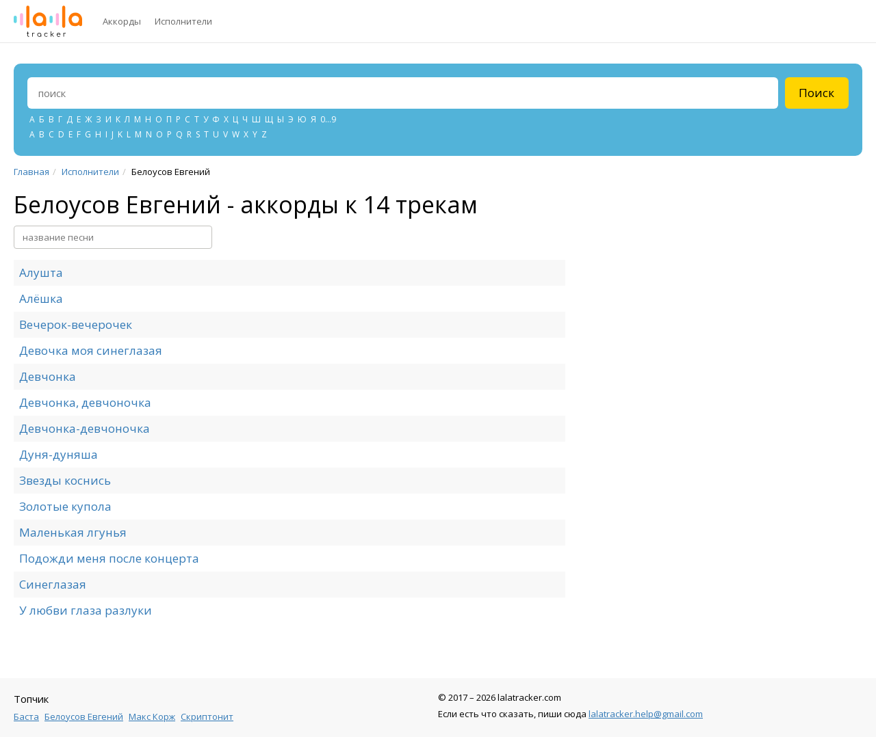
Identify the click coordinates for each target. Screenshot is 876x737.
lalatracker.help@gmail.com (646, 714)
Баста (26, 716)
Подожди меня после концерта (109, 558)
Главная (31, 171)
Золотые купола (65, 506)
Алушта (41, 272)
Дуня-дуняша (58, 454)
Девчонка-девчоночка (84, 428)
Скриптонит (207, 716)
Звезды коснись (65, 480)
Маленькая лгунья (73, 532)
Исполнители (183, 21)
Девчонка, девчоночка (85, 402)
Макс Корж (152, 716)
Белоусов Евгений (83, 716)
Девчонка (47, 376)
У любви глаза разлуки (85, 610)
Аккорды (122, 21)
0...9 (328, 119)
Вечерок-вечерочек (75, 324)
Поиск (816, 92)
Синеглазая (52, 584)
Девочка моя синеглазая (90, 350)
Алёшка (41, 298)
